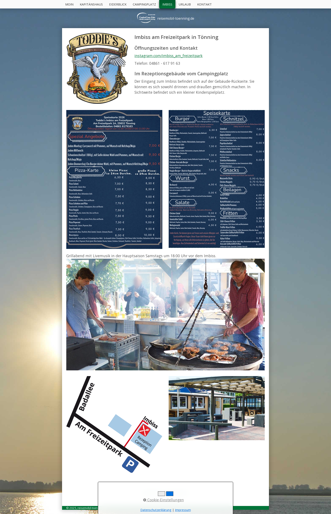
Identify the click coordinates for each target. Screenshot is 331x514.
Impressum (183, 510)
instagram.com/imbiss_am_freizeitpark (168, 55)
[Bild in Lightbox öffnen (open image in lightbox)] (114, 179)
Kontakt (204, 4)
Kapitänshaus (91, 4)
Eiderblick (117, 4)
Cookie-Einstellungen (163, 499)
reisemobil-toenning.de (175, 18)
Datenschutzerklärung (155, 510)
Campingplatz (144, 4)
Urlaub (185, 4)
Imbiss (167, 4)
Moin (69, 4)
